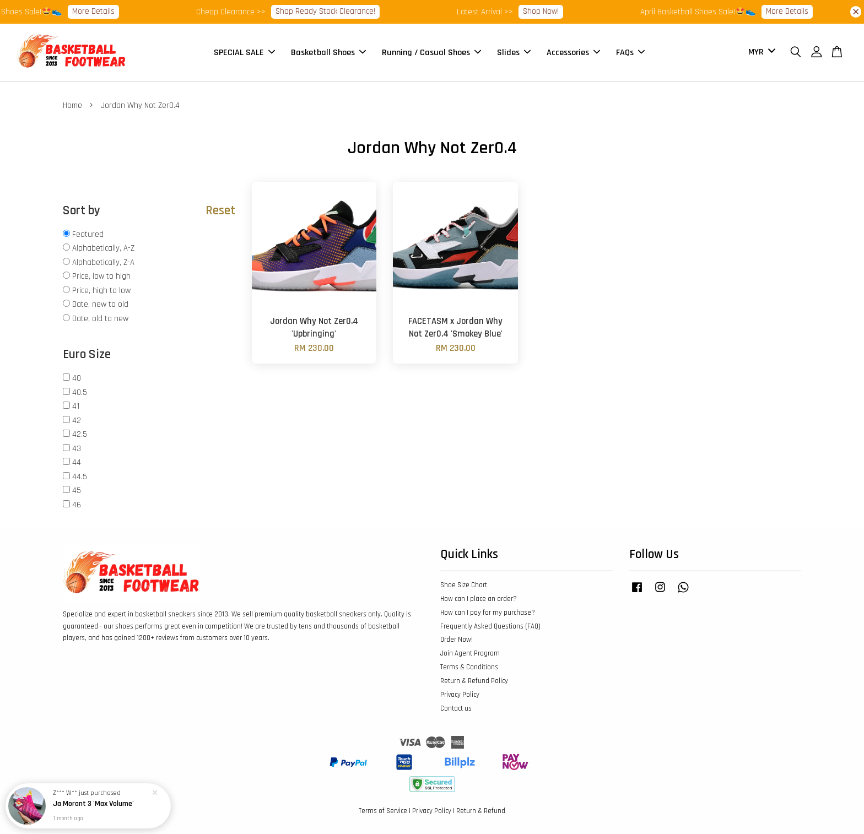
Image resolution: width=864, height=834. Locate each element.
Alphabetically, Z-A (103, 262)
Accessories (573, 52)
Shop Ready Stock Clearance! (335, 11)
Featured (88, 234)
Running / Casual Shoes (431, 52)
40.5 (79, 392)
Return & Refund (480, 810)
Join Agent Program (470, 653)
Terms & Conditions (469, 667)
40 (76, 378)
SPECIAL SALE (244, 52)
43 (76, 448)
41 (75, 406)
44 (76, 462)
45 (76, 490)
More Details (103, 11)
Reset (220, 211)
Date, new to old (100, 304)
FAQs (630, 52)
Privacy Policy (459, 694)
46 (76, 505)
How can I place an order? (478, 598)
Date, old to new (100, 318)
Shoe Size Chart (463, 585)
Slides (514, 52)
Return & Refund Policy (474, 680)
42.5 (79, 434)
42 (76, 420)
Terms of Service (383, 810)
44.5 (79, 477)
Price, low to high (101, 276)
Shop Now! (550, 11)
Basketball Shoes (328, 52)
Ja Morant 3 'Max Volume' (93, 804)
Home (72, 105)
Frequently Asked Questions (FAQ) (490, 626)
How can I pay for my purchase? (487, 612)
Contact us (456, 708)
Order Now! (456, 639)
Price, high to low (101, 290)
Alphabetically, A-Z (103, 248)
